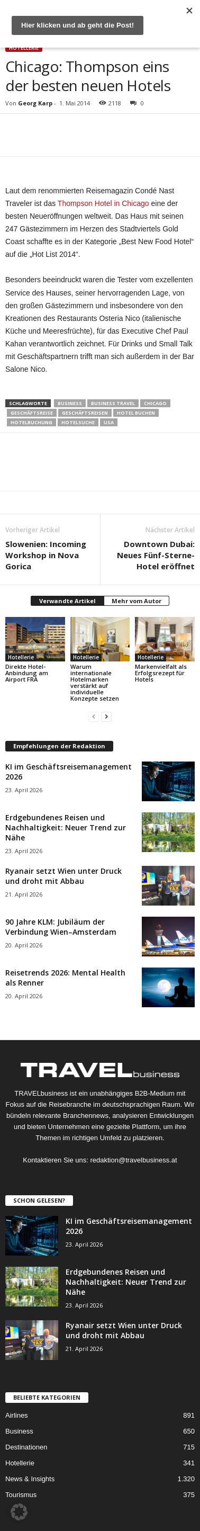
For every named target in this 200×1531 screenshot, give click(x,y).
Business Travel (113, 403)
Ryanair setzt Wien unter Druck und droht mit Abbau (63, 876)
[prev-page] (93, 716)
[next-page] (106, 716)
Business (70, 403)
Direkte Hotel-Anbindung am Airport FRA (26, 672)
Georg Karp (35, 103)
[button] (19, 1512)
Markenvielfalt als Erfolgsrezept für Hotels (161, 672)
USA (109, 422)
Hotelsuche (78, 422)
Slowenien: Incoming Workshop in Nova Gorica (45, 555)
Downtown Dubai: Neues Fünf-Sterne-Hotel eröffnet (156, 555)
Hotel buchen (136, 412)
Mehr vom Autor (136, 601)
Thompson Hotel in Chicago (103, 203)
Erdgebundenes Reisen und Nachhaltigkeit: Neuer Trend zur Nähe (65, 827)
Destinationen (26, 1447)
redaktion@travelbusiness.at (133, 1160)
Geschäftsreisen (85, 412)
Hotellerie (24, 47)
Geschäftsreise (32, 412)
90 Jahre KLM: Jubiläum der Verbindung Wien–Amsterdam (60, 927)
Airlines (16, 1415)
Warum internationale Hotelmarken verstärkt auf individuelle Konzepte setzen (94, 682)
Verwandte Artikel (67, 601)
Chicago (155, 403)
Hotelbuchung (31, 422)
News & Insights (29, 1479)
